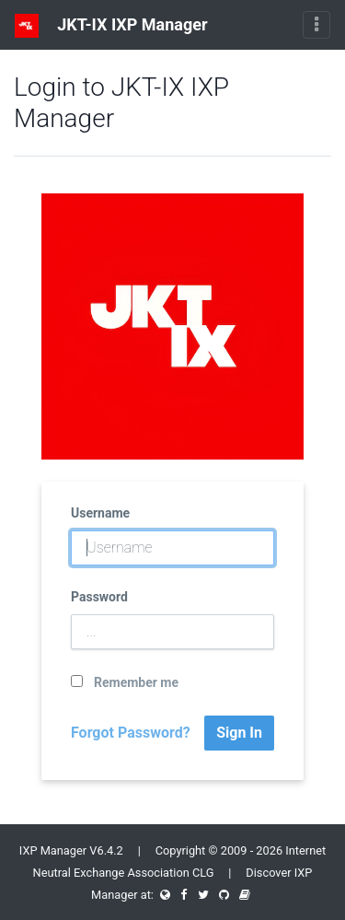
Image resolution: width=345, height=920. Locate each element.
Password (99, 596)
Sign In (239, 732)
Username (100, 513)
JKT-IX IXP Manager (111, 26)
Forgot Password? (130, 732)
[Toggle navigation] (316, 25)
